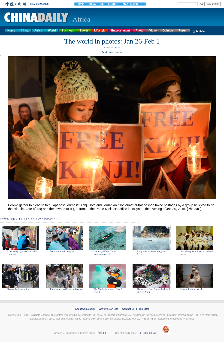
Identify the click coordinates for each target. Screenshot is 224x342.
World (52, 30)
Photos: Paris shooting (18, 289)
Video (153, 30)
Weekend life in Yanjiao (62, 251)
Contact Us (128, 309)
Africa (38, 30)
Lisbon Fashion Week (191, 289)
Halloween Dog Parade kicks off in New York (153, 290)
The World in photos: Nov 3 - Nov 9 (109, 290)
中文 (81, 4)
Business (67, 30)
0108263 (101, 333)
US (102, 4)
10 (39, 218)
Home (11, 30)
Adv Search (213, 4)
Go (201, 4)
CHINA (92, 4)
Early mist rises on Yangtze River (151, 252)
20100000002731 (148, 333)
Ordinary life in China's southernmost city (106, 252)
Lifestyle (100, 30)
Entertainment (120, 30)
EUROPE (113, 4)
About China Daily (85, 309)
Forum (183, 30)
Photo (139, 30)
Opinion (168, 30)
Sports (84, 30)
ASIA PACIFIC (130, 4)
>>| (55, 218)
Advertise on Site (108, 309)
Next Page (47, 218)
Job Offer (144, 309)
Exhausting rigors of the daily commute (22, 252)
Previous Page (7, 218)
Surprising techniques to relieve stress (196, 252)
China (24, 30)
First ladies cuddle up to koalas (66, 289)
